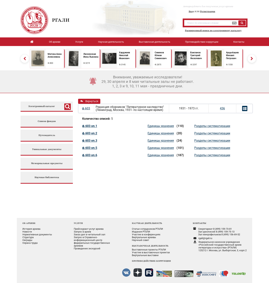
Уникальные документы (46, 149)
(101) (180, 148)
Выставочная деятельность (154, 41)
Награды (27, 240)
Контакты (238, 41)
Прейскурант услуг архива (88, 228)
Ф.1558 (229, 64)
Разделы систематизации (212, 126)
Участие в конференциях (146, 234)
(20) (179, 133)
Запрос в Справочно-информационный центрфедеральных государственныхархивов (92, 241)
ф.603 (86, 108)
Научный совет (140, 240)
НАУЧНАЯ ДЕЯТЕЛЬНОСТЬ (147, 223)
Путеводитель (46, 135)
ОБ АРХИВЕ (28, 223)
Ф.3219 (86, 63)
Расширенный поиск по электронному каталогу (213, 30)
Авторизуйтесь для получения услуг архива (208, 6)
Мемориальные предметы (46, 163)
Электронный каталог (41, 106)
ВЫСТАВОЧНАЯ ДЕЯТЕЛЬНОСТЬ (150, 245)
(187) (180, 155)
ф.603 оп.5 (89, 148)
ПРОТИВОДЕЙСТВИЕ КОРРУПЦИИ (151, 260)
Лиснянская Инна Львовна (90, 55)
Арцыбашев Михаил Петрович (232, 55)
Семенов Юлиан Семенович (161, 55)
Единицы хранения (161, 126)
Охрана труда (30, 242)
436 (222, 108)
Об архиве (54, 41)
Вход (191, 11)
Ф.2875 (158, 64)
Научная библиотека (47, 177)
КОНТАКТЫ (199, 223)
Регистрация (207, 11)
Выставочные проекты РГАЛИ (149, 249)
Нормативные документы (37, 234)
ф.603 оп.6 (89, 155)
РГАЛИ (60, 20)
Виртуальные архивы (144, 237)
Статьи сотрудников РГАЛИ (147, 228)
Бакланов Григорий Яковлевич (196, 55)
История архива (31, 228)
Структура (28, 237)
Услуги (79, 41)
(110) (180, 126)
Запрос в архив (82, 231)
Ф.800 (50, 63)
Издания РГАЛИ (141, 231)
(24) (179, 140)
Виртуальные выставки (145, 255)
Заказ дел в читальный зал (89, 234)
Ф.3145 (122, 64)
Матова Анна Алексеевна (54, 55)
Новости (27, 231)
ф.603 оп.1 (89, 126)
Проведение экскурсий (87, 248)
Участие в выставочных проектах (151, 252)
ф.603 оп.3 (89, 140)
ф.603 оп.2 (89, 133)
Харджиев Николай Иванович (124, 55)
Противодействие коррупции (201, 41)
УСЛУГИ (78, 223)
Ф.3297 (193, 64)
